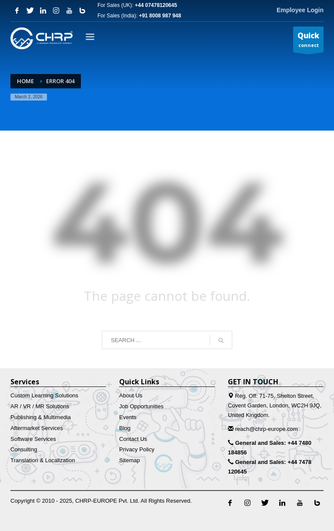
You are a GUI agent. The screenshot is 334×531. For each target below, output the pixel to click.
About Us (130, 395)
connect (308, 41)
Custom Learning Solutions (44, 395)
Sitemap (129, 460)
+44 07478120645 (156, 5)
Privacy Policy (136, 449)
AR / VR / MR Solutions (39, 406)
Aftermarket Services (36, 428)
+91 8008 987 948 (160, 16)
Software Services (33, 439)
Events (128, 417)
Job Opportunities (141, 406)
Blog (124, 428)
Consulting (23, 449)
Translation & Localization (42, 460)
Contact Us (133, 439)
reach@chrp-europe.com (266, 429)
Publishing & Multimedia (40, 417)
